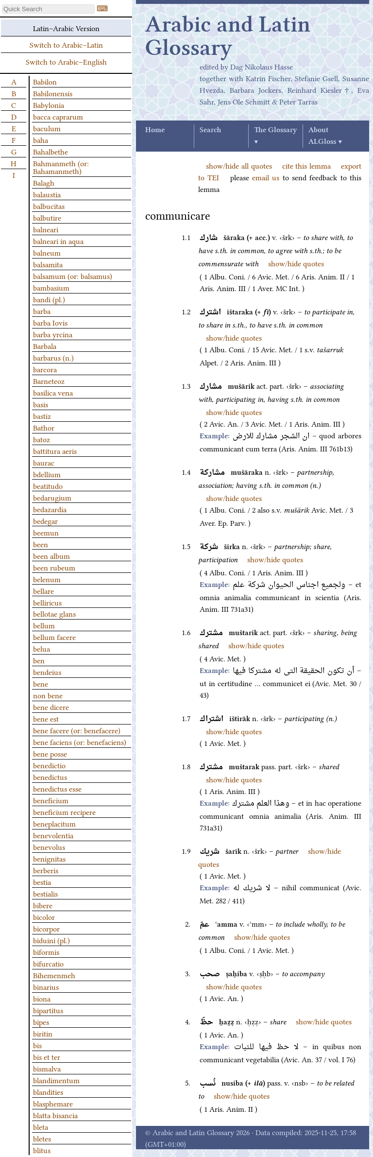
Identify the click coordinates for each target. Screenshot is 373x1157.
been (40, 543)
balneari (45, 229)
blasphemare (53, 1103)
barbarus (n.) (53, 357)
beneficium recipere (64, 811)
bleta (40, 1126)
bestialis (45, 893)
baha (40, 139)
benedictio (49, 765)
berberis (45, 869)
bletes (42, 1138)
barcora (45, 368)
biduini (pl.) (51, 939)
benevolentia (53, 834)
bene (40, 683)
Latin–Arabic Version (66, 27)
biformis (46, 951)
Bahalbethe (50, 151)
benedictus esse (57, 788)
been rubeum (54, 567)
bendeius (47, 671)
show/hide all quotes (239, 165)
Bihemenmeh (54, 974)
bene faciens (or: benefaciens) (79, 741)
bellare (43, 590)
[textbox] (48, 9)
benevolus (49, 846)
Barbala (44, 345)
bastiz (42, 415)
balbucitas (49, 205)
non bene (48, 695)
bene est (46, 718)
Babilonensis (52, 92)
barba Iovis (50, 322)
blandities (48, 1091)
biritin (42, 1033)
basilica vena (53, 392)
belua (41, 648)
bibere (42, 904)
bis (37, 1044)
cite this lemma (306, 165)
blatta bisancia (55, 1114)
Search (210, 130)
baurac (43, 462)
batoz (41, 438)
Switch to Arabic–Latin (66, 44)
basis (40, 403)
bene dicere (51, 706)
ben (39, 660)
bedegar (45, 520)
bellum (44, 625)
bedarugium (52, 497)
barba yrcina (52, 333)
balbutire (47, 217)
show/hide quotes (296, 263)
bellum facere (54, 636)
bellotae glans (54, 613)
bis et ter (46, 1056)
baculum (47, 127)
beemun (46, 532)
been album (51, 555)
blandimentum (56, 1079)
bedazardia (50, 508)
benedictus (50, 776)
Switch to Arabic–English (66, 61)
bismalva (47, 1068)
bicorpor (46, 928)
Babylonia (48, 104)
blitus (42, 1149)
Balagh (43, 182)
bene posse (50, 753)
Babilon (45, 81)
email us (265, 177)
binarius (46, 986)
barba (42, 310)
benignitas (49, 858)
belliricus (47, 602)
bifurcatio (48, 963)
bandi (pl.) (49, 299)
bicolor (44, 916)
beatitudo (48, 485)
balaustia (47, 194)
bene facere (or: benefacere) (76, 730)
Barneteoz (49, 380)
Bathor (43, 427)
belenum (47, 578)
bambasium (51, 287)
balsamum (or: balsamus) (72, 275)
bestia (42, 881)
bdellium (47, 473)
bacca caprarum (58, 116)
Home (155, 130)
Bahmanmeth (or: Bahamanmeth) (61, 166)
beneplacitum (54, 823)
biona (42, 998)
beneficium (50, 799)
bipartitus (48, 1009)
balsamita (48, 264)
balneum (47, 252)
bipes (41, 1021)
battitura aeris (55, 450)
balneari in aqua (58, 240)
